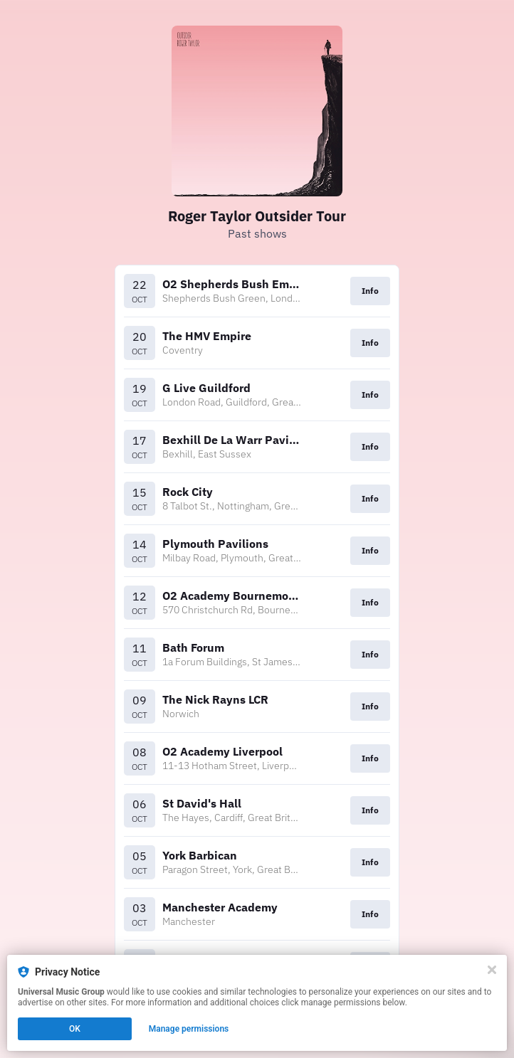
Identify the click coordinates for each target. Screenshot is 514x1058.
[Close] (492, 969)
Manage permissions (189, 1029)
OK (74, 1029)
